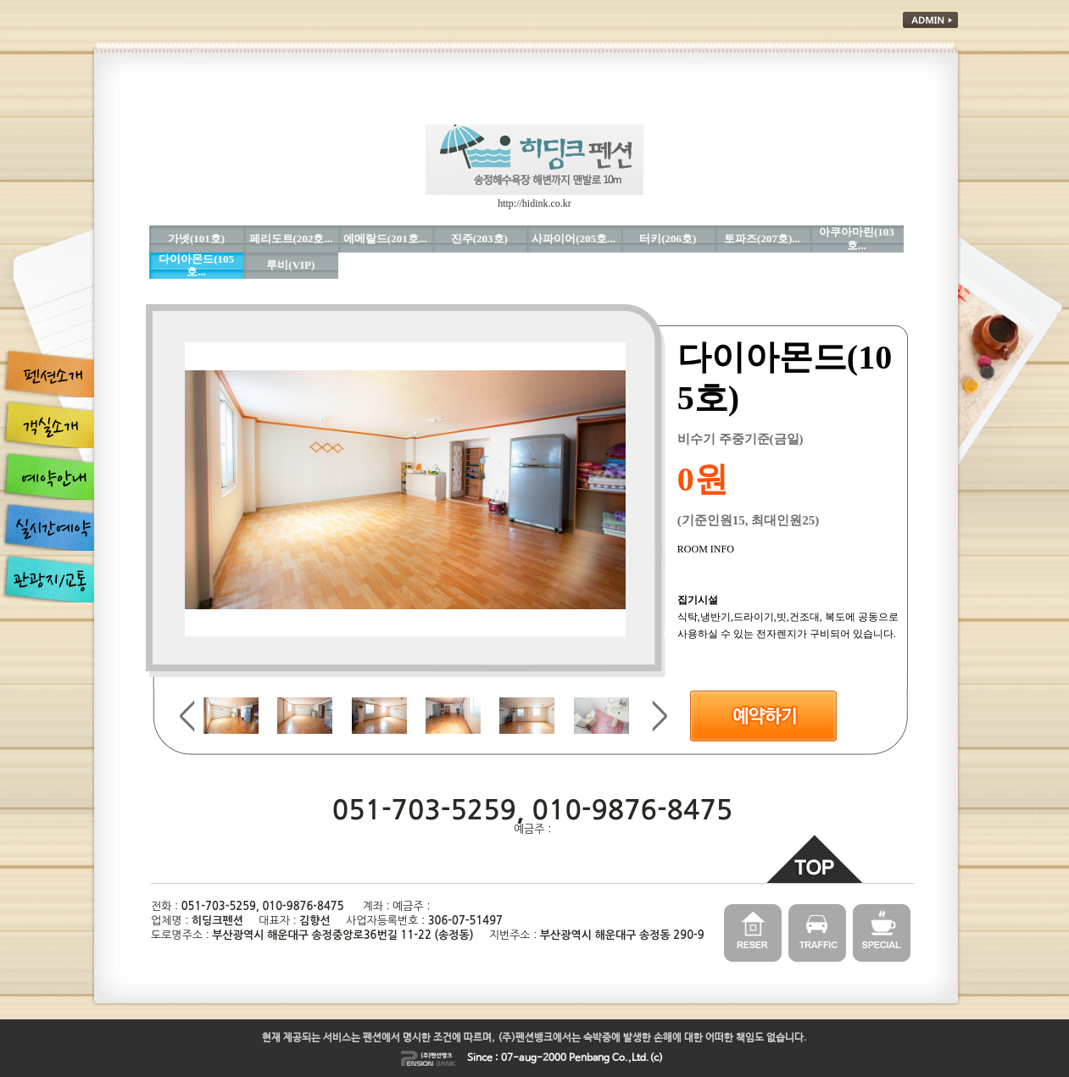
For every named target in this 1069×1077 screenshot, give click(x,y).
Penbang (589, 1058)
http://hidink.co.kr (534, 203)
